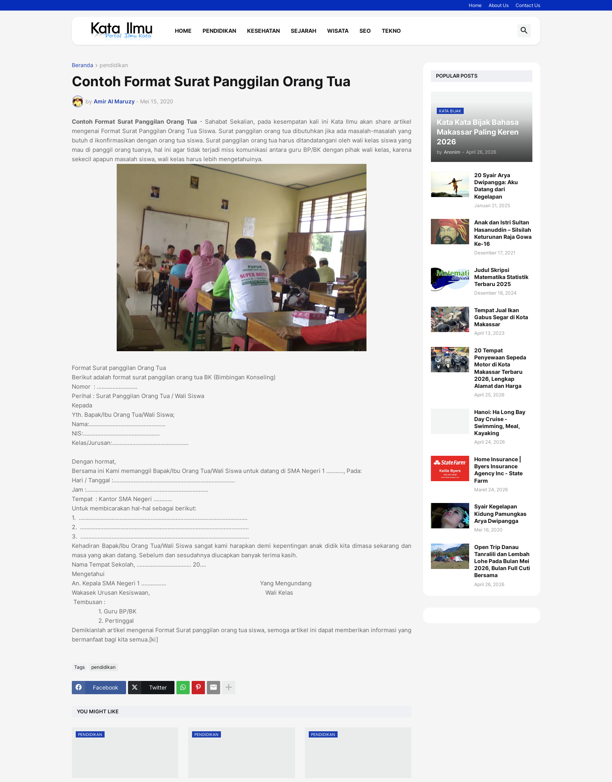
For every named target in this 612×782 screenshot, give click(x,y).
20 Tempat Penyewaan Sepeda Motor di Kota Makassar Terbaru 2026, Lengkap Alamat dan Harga (500, 368)
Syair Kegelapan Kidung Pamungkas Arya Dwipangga (500, 513)
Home (475, 5)
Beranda (82, 65)
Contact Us (528, 5)
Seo (365, 30)
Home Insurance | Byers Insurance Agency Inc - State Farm (498, 470)
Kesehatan (263, 30)
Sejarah (303, 30)
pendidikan (114, 65)
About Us (499, 5)
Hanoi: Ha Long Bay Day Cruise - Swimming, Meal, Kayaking (499, 423)
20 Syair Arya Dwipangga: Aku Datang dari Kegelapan (496, 186)
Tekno (391, 30)
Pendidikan (219, 30)
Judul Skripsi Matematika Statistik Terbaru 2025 (501, 277)
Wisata (338, 30)
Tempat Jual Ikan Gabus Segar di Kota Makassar (501, 317)
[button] (524, 30)
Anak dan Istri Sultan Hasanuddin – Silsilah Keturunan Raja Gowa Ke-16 (503, 233)
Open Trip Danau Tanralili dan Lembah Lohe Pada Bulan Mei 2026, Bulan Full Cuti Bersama (502, 561)
